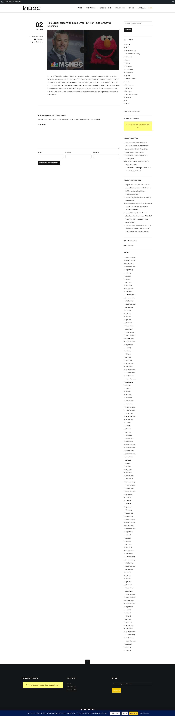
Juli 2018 (128, 535)
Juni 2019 (128, 500)
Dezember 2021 (130, 407)
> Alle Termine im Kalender (132, 111)
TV (126, 100)
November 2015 (130, 635)
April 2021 (128, 432)
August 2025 (129, 270)
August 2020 (129, 457)
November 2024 (130, 298)
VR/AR (127, 103)
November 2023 (130, 335)
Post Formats (129, 85)
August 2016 (129, 606)
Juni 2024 (128, 313)
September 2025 (130, 266)
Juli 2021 (128, 422)
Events (127, 60)
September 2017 (130, 566)
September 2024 (130, 304)
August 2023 (129, 344)
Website (96, 153)
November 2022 (130, 373)
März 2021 (128, 435)
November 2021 (130, 410)
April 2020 (128, 469)
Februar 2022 (129, 401)
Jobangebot (129, 69)
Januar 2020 (129, 479)
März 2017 (128, 585)
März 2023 (128, 360)
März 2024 (128, 323)
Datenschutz (72, 689)
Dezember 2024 (130, 295)
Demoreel (128, 57)
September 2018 (130, 529)
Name (40, 153)
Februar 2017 (129, 588)
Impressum (71, 686)
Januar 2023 (129, 366)
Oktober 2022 (129, 376)
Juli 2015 (128, 647)
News (127, 82)
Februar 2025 (129, 288)
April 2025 (128, 282)
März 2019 (128, 510)
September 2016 (130, 603)
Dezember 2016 (130, 594)
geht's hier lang (128, 245)
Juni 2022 (128, 388)
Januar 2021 (129, 441)
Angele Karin (129, 185)
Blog (69, 683)
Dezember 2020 (130, 444)
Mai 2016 (128, 616)
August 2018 (129, 532)
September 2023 (130, 341)
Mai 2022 (128, 391)
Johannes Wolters (37, 36)
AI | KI (127, 47)
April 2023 (128, 357)
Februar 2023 (129, 363)
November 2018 (130, 522)
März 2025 (128, 285)
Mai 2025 (128, 279)
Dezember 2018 (130, 519)
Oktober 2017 (129, 563)
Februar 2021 (129, 438)
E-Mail (68, 153)
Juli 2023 (128, 348)
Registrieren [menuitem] (17, 2)
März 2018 (128, 547)
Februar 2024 (129, 326)
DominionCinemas (131, 203)
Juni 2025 (128, 276)
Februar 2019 (129, 513)
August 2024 (129, 307)
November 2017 (130, 560)
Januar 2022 (129, 404)
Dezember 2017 (130, 557)
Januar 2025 (129, 291)
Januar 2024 (129, 329)
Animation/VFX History (132, 54)
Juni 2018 (128, 538)
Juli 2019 (128, 497)
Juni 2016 (128, 613)
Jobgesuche (129, 72)
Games (127, 63)
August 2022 (129, 382)
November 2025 (130, 260)
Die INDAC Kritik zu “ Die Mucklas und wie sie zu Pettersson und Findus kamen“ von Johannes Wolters (138, 228)
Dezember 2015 (130, 631)
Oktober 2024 (129, 301)
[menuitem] (2, 2)
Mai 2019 (128, 504)
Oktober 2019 (129, 488)
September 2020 (130, 454)
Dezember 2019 (130, 482)
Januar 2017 (129, 591)
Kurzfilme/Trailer (130, 79)
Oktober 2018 (129, 525)
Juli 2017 (128, 572)
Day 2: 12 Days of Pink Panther (134, 152)
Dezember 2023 (130, 332)
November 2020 (130, 447)
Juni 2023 (128, 351)
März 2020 (128, 472)
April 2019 (128, 507)
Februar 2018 (129, 550)
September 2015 (130, 641)
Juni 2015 (128, 650)
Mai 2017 (128, 578)
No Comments (38, 42)
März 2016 (128, 622)
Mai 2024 (128, 316)
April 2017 (128, 582)
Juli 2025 (128, 273)
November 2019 (130, 485)
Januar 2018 (129, 553)
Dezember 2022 (130, 369)
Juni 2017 (128, 575)
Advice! (127, 44)
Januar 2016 (129, 628)
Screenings (128, 88)
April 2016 (128, 619)
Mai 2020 (128, 466)
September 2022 (130, 379)
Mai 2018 (128, 541)
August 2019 (129, 494)
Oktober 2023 (129, 338)
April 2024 (128, 320)
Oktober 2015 (129, 638)
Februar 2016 (129, 625)
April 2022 (128, 394)
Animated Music (130, 50)
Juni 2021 (128, 426)
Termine (128, 97)
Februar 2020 (129, 475)
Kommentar (42, 125)
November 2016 (130, 597)
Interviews (128, 66)
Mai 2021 (128, 429)
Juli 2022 (128, 385)
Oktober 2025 (129, 263)
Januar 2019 (129, 516)
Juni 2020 (128, 463)
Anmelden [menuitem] (8, 2)
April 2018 (128, 544)
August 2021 (129, 419)
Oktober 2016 (129, 600)
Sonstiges (40, 39)
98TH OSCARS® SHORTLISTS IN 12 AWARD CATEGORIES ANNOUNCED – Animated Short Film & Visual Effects (137, 146)
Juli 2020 (128, 460)
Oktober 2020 (129, 451)
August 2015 (129, 644)
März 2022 (128, 397)
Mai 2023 (128, 354)
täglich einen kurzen (131, 94)
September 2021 (130, 416)
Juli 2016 (128, 610)
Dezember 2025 (130, 257)
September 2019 (130, 491)
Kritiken (127, 75)
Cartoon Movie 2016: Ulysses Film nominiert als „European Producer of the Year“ (138, 207)
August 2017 (129, 569)
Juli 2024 (128, 310)
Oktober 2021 (129, 413)
